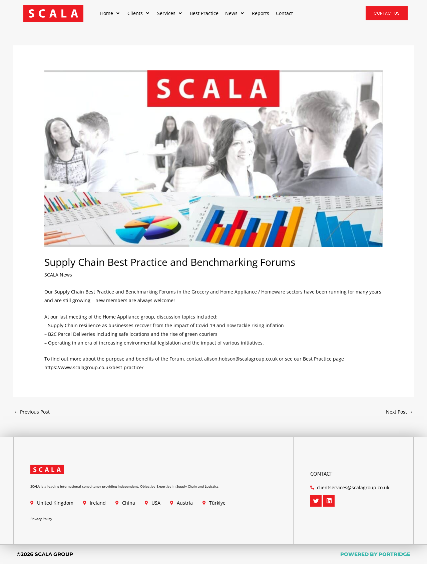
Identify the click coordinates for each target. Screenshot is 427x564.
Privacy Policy (41, 518)
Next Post (399, 412)
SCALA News (58, 274)
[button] (110, 13)
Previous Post (32, 412)
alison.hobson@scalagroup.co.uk (241, 359)
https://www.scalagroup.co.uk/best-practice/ (93, 367)
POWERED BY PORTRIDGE (375, 554)
